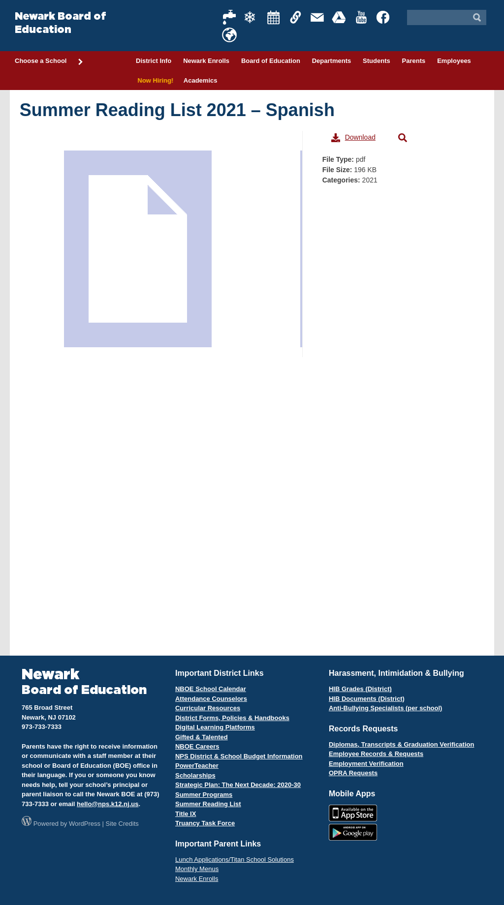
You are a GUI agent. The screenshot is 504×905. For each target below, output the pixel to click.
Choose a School (49, 61)
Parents (414, 60)
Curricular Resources (207, 708)
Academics (201, 80)
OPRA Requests (353, 773)
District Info (153, 60)
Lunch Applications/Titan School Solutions (234, 859)
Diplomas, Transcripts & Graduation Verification (401, 744)
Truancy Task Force (205, 823)
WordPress (84, 823)
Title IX (185, 813)
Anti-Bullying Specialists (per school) (385, 708)
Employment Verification (366, 763)
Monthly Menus (197, 869)
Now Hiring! (154, 80)
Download (353, 137)
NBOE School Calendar (210, 689)
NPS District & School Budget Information (239, 756)
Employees (454, 60)
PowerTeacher (197, 765)
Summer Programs (203, 794)
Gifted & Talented (201, 737)
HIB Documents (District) (367, 698)
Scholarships (195, 775)
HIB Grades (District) (360, 689)
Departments (331, 60)
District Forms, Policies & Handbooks (232, 718)
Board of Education (270, 60)
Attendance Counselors (211, 698)
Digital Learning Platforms (215, 727)
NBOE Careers (197, 746)
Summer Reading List (208, 804)
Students (376, 60)
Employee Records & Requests (376, 753)
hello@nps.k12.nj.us (107, 804)
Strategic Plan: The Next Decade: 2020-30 (238, 784)
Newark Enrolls (206, 60)
